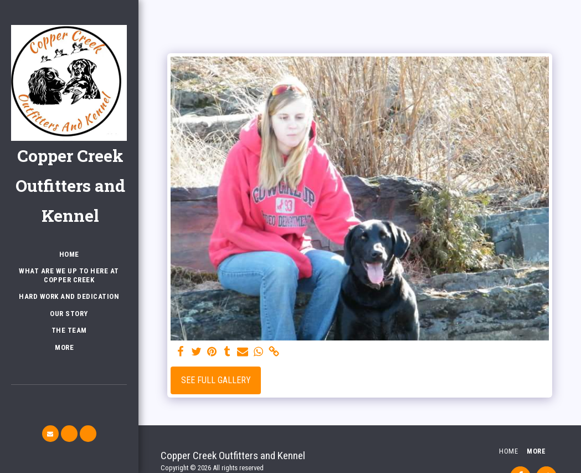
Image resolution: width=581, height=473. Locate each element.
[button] (50, 433)
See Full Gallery (216, 380)
